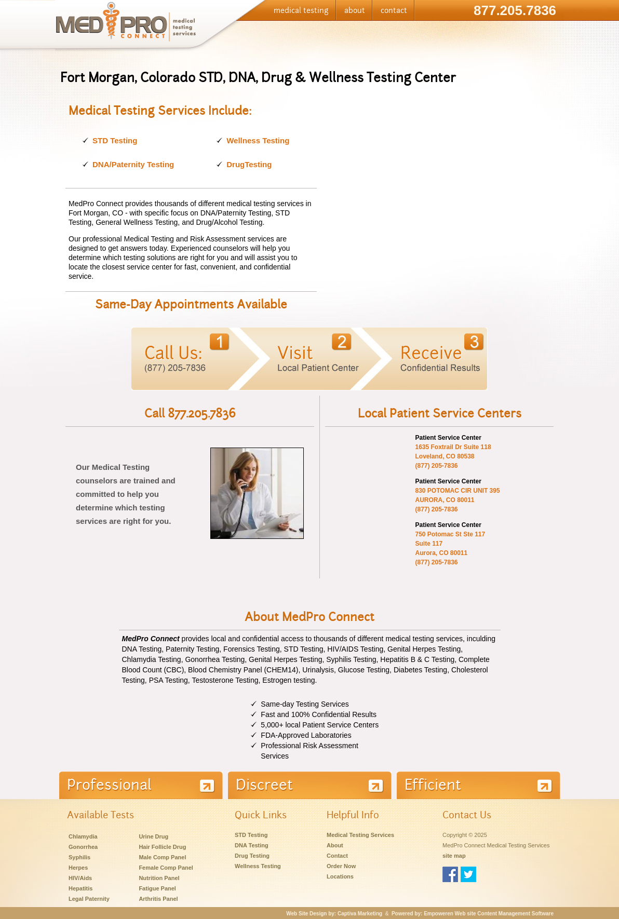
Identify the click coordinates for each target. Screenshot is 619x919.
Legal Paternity (89, 899)
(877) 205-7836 (436, 465)
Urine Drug (153, 836)
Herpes (78, 867)
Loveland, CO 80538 (444, 456)
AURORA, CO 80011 (444, 500)
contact (394, 10)
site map (454, 856)
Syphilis (79, 857)
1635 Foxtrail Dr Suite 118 (453, 447)
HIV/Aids (80, 878)
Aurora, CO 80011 (441, 553)
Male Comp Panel (162, 857)
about (354, 10)
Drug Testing (252, 856)
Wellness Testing (257, 140)
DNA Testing (251, 845)
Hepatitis (80, 888)
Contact (337, 856)
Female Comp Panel (166, 867)
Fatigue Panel (157, 888)
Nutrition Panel (159, 878)
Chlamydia (83, 836)
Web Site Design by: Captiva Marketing (334, 913)
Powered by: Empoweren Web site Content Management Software (473, 913)
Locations (340, 876)
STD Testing (114, 140)
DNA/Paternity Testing (133, 164)
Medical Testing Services (360, 835)
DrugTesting (249, 164)
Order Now (341, 866)
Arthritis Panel (158, 899)
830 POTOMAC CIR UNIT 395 (457, 490)
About (335, 845)
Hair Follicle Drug (162, 847)
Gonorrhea (83, 847)
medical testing (301, 10)
